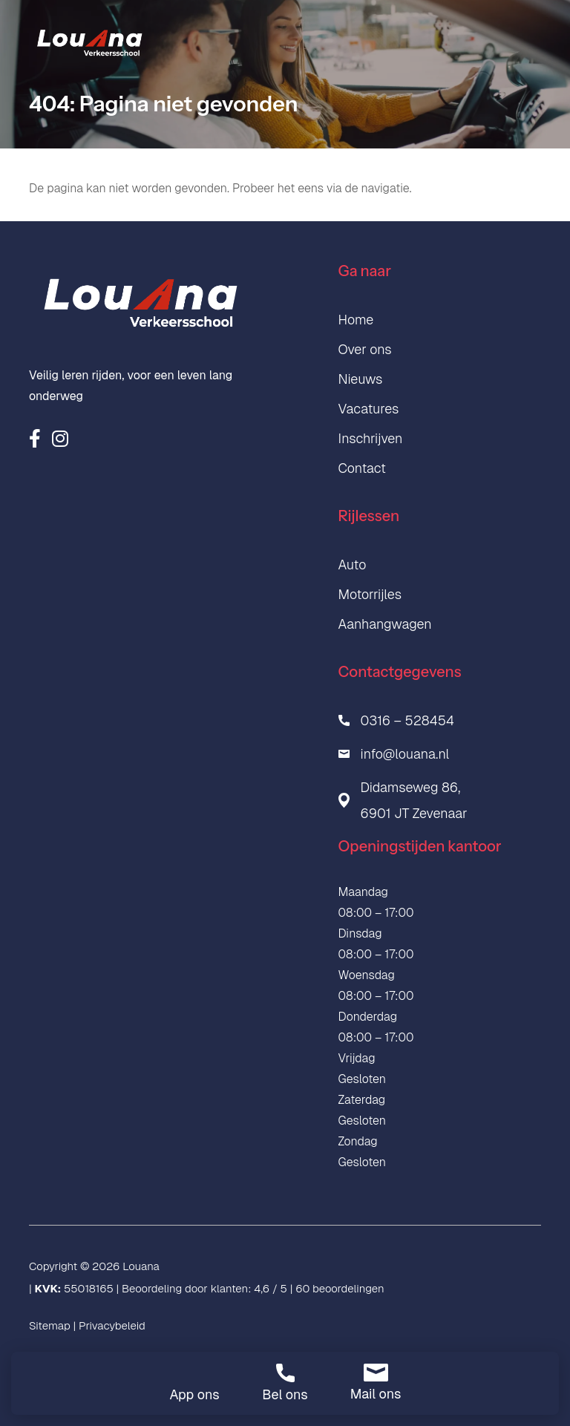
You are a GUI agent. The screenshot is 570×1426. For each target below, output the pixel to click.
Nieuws (360, 378)
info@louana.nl (405, 753)
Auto (352, 564)
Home (356, 319)
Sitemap (50, 1325)
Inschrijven (370, 438)
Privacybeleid (112, 1325)
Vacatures (368, 408)
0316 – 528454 (407, 720)
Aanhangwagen (385, 623)
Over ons (365, 349)
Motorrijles (370, 594)
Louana (141, 1266)
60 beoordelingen (339, 1288)
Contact (362, 468)
